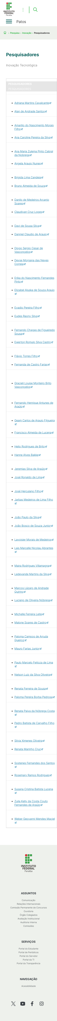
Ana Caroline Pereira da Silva (32, 137)
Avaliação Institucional (29, 918)
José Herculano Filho (27, 491)
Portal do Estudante (28, 948)
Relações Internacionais (28, 904)
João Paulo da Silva (26, 517)
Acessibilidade (28, 986)
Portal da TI (28, 959)
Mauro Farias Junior (26, 648)
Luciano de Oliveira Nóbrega (32, 600)
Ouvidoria (28, 911)
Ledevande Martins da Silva (31, 574)
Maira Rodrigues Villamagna (31, 565)
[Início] (9, 15)
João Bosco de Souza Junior (32, 525)
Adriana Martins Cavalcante (31, 103)
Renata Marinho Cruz (27, 749)
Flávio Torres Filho (26, 356)
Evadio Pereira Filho (27, 307)
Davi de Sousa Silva (26, 225)
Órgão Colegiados (28, 915)
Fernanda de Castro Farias (31, 364)
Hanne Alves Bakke (26, 454)
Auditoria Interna (28, 922)
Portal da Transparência (28, 963)
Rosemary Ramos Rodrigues (32, 775)
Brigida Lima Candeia (27, 177)
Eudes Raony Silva (26, 316)
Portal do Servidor (29, 956)
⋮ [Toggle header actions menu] (23, 9)
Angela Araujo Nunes (27, 163)
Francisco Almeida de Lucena (32, 432)
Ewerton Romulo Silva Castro (32, 342)
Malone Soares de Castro (30, 622)
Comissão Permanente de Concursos (28, 907)
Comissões (28, 926)
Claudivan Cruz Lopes (28, 211)
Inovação (26, 33)
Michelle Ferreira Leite (28, 614)
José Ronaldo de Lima (28, 477)
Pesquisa (14, 33)
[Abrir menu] (9, 21)
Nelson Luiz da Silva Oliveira (32, 674)
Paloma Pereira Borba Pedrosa (33, 697)
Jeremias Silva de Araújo (29, 468)
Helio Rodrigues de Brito (29, 446)
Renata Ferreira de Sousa (30, 688)
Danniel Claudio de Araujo (30, 234)
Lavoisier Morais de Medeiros (32, 539)
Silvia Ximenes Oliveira (28, 740)
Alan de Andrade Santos (29, 111)
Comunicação (28, 900)
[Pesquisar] (35, 10)
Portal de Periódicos (28, 952)
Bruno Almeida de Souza (29, 185)
